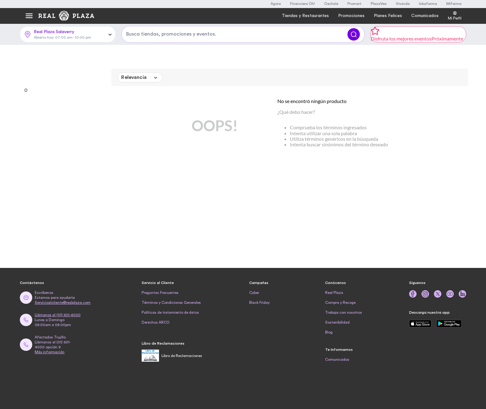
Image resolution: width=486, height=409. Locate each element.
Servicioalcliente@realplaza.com (63, 302)
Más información (49, 352)
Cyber (254, 293)
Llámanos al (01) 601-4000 (58, 315)
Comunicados (337, 359)
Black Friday (259, 302)
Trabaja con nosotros (343, 312)
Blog (329, 332)
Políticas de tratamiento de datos (170, 312)
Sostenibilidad (337, 322)
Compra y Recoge (340, 302)
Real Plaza (334, 293)
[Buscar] (353, 34)
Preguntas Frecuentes (160, 293)
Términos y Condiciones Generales (171, 302)
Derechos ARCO (156, 322)
